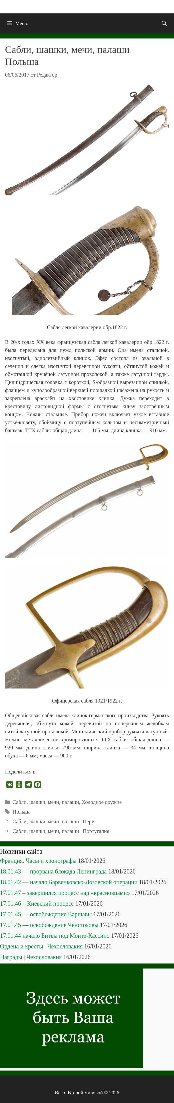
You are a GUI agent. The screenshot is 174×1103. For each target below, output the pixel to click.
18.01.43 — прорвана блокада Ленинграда (53, 871)
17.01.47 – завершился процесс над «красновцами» (65, 893)
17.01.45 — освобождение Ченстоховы (49, 925)
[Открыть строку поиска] (164, 23)
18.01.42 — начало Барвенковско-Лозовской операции (69, 882)
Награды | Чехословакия (31, 957)
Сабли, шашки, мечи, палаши (46, 802)
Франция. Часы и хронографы (38, 860)
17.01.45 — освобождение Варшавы (46, 914)
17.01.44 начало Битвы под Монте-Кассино (55, 935)
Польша (22, 812)
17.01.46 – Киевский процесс (37, 903)
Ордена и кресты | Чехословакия (41, 946)
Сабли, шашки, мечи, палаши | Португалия (61, 831)
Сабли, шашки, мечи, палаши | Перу (53, 821)
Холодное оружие (102, 802)
